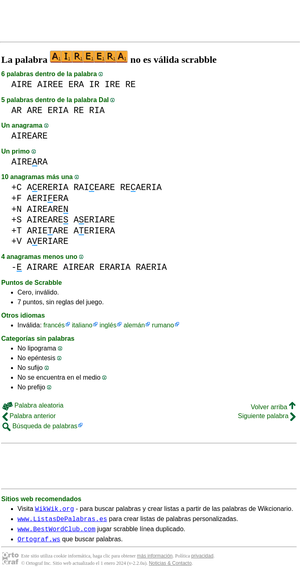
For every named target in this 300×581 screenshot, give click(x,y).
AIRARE (42, 267)
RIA (96, 110)
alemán (134, 325)
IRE (112, 84)
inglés (108, 325)
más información (155, 561)
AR (16, 110)
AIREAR (79, 267)
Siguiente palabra (267, 415)
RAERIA (151, 267)
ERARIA (115, 267)
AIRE (21, 84)
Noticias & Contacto (170, 568)
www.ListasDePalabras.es (62, 521)
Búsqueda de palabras (40, 426)
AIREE (50, 84)
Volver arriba (273, 407)
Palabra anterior (29, 415)
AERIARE (94, 220)
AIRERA (29, 162)
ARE (34, 110)
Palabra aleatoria (32, 405)
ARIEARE (47, 231)
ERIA (57, 110)
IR (94, 84)
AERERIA (47, 187)
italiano (82, 325)
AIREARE (29, 136)
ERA (76, 84)
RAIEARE (94, 187)
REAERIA (141, 187)
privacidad (202, 561)
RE (130, 84)
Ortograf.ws (38, 543)
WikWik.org (54, 509)
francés (54, 325)
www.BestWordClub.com (56, 532)
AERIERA (47, 198)
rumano (163, 325)
